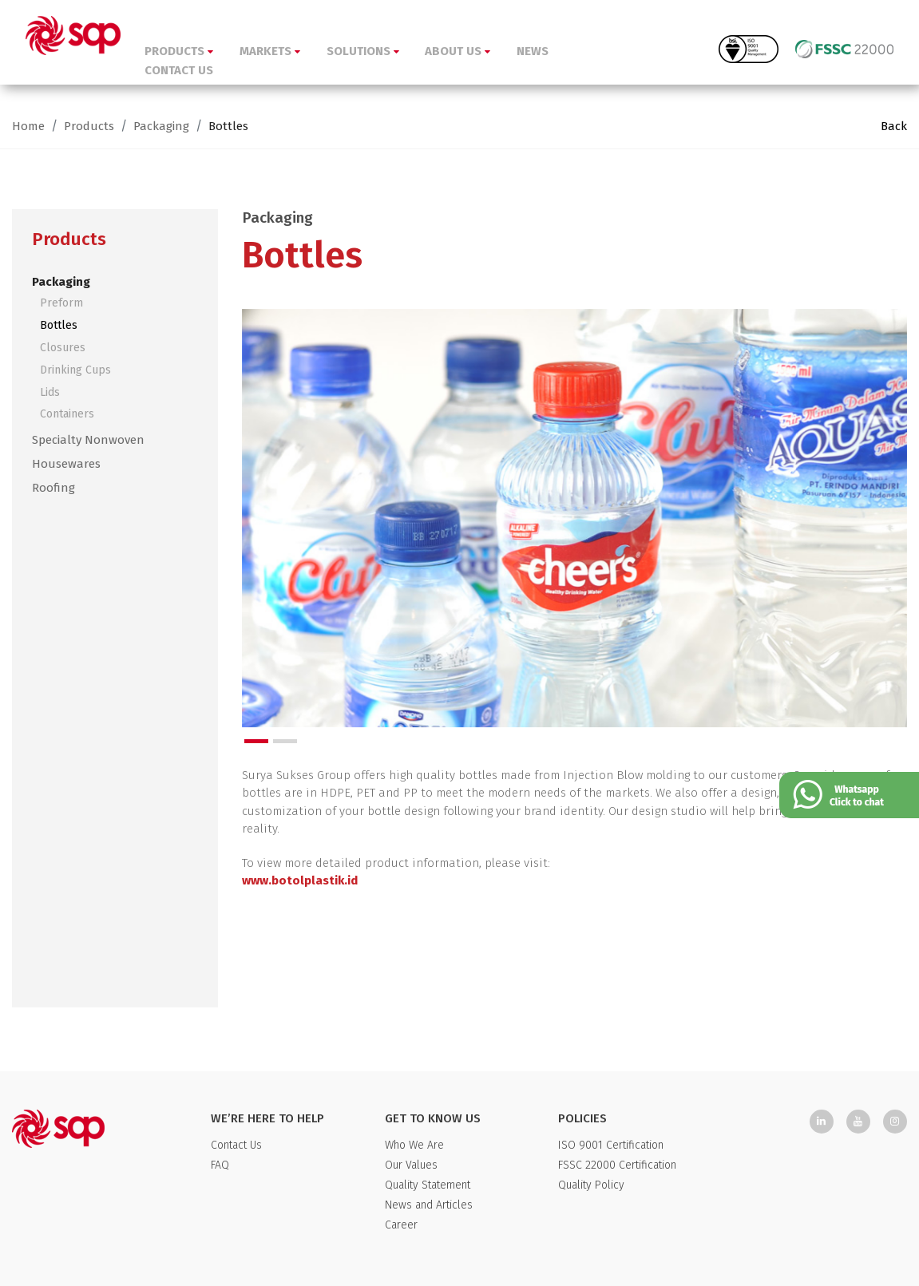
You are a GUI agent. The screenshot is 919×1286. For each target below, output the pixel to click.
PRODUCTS (179, 51)
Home (28, 126)
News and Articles (429, 1205)
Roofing (53, 488)
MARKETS (270, 51)
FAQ (220, 1165)
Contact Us (236, 1145)
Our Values (411, 1165)
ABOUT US (457, 51)
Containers (67, 414)
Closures (62, 347)
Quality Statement (427, 1185)
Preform (61, 303)
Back (894, 126)
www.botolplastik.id (300, 880)
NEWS (533, 51)
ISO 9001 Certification (611, 1145)
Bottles (228, 126)
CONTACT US (179, 70)
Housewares (66, 464)
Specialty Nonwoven (88, 440)
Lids (50, 392)
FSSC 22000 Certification (617, 1165)
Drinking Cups (75, 370)
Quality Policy (591, 1185)
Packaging (161, 126)
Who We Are (414, 1145)
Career (401, 1225)
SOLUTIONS (363, 51)
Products (89, 126)
